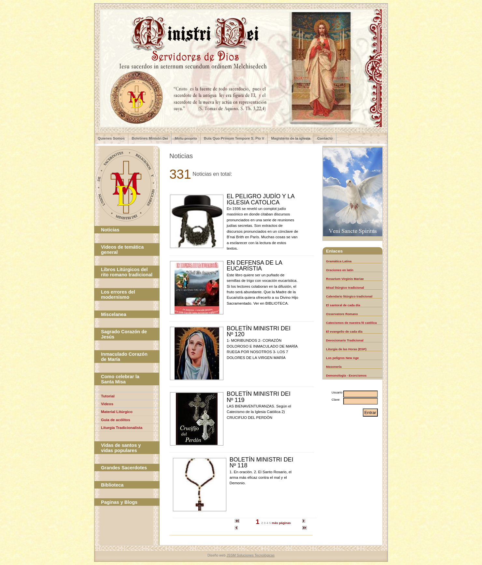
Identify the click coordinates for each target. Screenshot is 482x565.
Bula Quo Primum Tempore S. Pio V (234, 138)
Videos (107, 404)
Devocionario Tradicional (344, 340)
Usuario (337, 392)
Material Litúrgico (117, 411)
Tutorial (108, 396)
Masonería (334, 366)
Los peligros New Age (342, 358)
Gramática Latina (338, 261)
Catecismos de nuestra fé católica (351, 322)
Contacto (325, 138)
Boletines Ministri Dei (150, 138)
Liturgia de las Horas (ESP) (346, 349)
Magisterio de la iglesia (290, 138)
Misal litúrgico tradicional (345, 287)
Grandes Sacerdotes (124, 467)
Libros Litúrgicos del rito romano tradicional (126, 272)
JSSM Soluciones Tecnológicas (251, 555)
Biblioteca (112, 485)
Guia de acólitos (115, 420)
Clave (336, 399)
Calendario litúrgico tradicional (349, 296)
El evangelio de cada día (344, 331)
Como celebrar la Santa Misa (120, 379)
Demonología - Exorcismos (346, 375)
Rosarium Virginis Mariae (345, 279)
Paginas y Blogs (119, 502)
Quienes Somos (111, 138)
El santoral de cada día (343, 305)
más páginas (281, 523)
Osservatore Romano (342, 314)
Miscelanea (113, 314)
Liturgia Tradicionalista (121, 427)
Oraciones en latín (339, 270)
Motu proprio (186, 138)
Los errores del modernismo (118, 294)
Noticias (110, 229)
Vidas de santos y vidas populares (121, 448)
